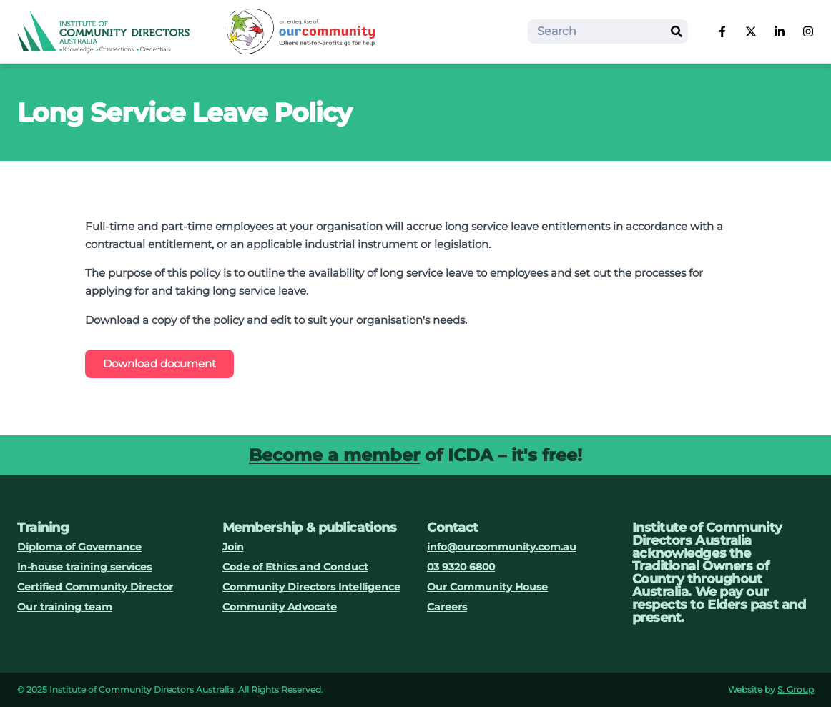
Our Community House (487, 586)
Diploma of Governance (79, 546)
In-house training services (84, 566)
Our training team (64, 606)
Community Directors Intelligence (311, 586)
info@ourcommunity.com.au (501, 546)
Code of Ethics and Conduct (295, 566)
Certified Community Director (95, 586)
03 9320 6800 (461, 566)
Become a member (334, 455)
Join (233, 546)
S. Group (795, 689)
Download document (159, 363)
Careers (447, 606)
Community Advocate (279, 606)
